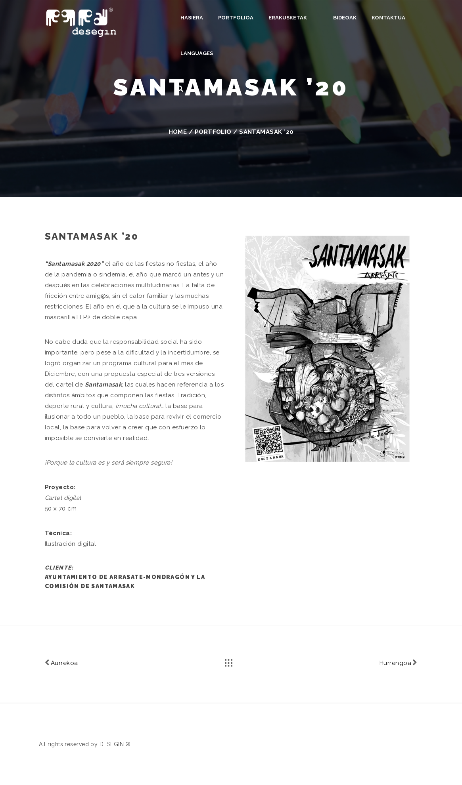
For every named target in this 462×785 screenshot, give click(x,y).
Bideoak (333, 18)
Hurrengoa (399, 662)
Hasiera (191, 18)
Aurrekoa (61, 662)
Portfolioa (235, 18)
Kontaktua (377, 18)
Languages (196, 53)
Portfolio (213, 131)
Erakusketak (287, 18)
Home (178, 131)
